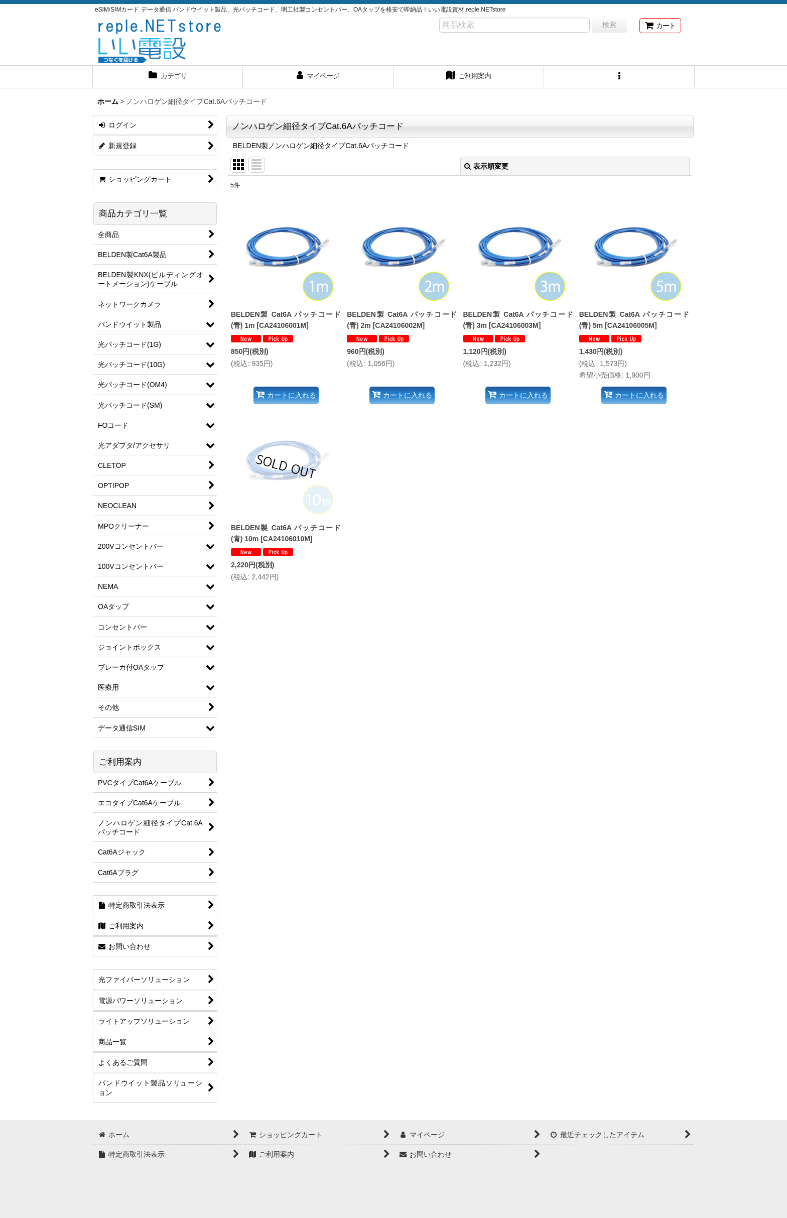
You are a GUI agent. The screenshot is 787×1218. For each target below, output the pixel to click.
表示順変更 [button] (486, 166)
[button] (619, 77)
